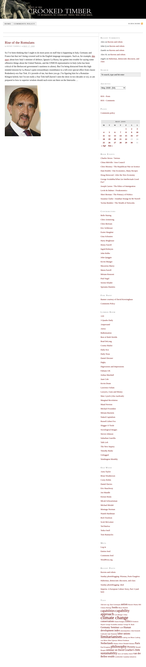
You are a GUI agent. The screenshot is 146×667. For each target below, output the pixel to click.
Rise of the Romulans (19, 42)
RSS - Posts (105, 96)
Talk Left (104, 442)
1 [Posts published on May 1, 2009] (126, 129)
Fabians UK (105, 371)
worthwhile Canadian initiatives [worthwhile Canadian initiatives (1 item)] (125, 657)
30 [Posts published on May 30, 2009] (132, 142)
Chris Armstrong (107, 219)
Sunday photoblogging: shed (112, 585)
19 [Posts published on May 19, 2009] (109, 139)
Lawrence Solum (107, 387)
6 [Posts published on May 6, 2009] (114, 132)
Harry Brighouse (107, 240)
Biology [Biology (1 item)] (108, 608)
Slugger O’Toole (107, 425)
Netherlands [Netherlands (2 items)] (107, 643)
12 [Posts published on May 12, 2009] (109, 136)
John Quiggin (106, 257)
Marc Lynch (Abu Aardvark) (112, 396)
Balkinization (106, 333)
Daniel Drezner (107, 358)
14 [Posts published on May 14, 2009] (120, 136)
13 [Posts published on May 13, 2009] (115, 136)
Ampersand (105, 324)
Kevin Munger (106, 261)
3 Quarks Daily (107, 320)
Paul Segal (105, 278)
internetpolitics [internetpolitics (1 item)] (125, 631)
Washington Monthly (109, 459)
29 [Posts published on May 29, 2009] (126, 142)
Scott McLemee (107, 522)
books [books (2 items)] (115, 607)
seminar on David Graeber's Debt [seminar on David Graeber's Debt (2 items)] (123, 650)
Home (8, 24)
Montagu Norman (108, 509)
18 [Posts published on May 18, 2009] (104, 139)
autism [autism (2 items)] (124, 604)
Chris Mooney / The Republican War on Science (120, 166)
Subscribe (134, 23)
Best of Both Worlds (109, 337)
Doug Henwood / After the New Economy (118, 175)
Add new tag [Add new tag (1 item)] (105, 604)
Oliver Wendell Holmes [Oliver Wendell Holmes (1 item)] (126, 643)
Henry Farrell (106, 245)
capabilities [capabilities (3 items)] (108, 610)
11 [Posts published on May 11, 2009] (104, 136)
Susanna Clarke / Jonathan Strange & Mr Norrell (120, 198)
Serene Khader (107, 283)
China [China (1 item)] (125, 615)
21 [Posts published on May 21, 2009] (120, 139)
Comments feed (107, 555)
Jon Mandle (105, 492)
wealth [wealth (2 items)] (111, 656)
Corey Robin (106, 480)
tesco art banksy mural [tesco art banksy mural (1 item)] (125, 654)
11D (102, 316)
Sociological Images (109, 430)
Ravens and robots (115, 42)
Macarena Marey (107, 266)
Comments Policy (108, 303)
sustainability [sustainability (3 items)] (109, 653)
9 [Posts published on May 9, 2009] (131, 132)
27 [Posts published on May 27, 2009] (115, 142)
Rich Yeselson (106, 518)
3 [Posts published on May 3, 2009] (137, 129)
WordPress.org (106, 560)
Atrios (103, 328)
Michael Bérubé (107, 505)
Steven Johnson (107, 434)
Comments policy (24, 24)
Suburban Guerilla (108, 438)
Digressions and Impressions (112, 366)
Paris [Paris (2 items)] (137, 643)
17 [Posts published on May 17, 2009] (137, 136)
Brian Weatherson (108, 476)
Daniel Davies (106, 484)
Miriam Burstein (107, 413)
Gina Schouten (107, 236)
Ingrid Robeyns (107, 249)
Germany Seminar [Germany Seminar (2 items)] (110, 627)
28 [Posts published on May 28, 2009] (120, 142)
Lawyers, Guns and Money (112, 392)
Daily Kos (105, 350)
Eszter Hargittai (107, 232)
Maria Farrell (106, 270)
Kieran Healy (106, 497)
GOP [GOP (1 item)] (121, 627)
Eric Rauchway (107, 488)
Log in (103, 547)
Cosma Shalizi (106, 345)
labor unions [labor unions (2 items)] (124, 633)
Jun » (110, 145)
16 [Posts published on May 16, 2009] (132, 136)
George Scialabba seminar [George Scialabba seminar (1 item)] (114, 624)
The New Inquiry (108, 446)
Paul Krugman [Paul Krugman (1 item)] (105, 647)
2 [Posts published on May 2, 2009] (131, 129)
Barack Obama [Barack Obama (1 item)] (133, 604)
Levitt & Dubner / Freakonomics (114, 190)
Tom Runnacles (107, 534)
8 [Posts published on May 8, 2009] (126, 132)
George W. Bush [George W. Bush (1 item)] (128, 624)
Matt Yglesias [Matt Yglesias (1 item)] (112, 640)
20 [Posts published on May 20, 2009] (115, 139)
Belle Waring (106, 215)
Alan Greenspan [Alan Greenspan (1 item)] (115, 604)
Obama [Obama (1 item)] (115, 643)
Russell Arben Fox (108, 421)
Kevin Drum (106, 383)
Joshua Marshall (107, 375)
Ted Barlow (105, 526)
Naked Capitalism (108, 417)
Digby (103, 362)
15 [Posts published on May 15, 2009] (126, 136)
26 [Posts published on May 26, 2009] (109, 142)
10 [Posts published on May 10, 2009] (137, 132)
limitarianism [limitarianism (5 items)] (111, 636)
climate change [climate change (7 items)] (114, 617)
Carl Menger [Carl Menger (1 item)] (118, 615)
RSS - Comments (108, 100)
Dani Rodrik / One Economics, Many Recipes (119, 171)
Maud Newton (106, 404)
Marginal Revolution (109, 400)
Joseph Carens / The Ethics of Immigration (118, 186)
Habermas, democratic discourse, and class (118, 580)
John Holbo (105, 253)
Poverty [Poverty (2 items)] (131, 646)
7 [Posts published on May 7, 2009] (120, 132)
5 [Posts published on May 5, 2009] (109, 132)
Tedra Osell (105, 530)
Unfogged (105, 455)
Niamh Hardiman (108, 513)
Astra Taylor (106, 471)
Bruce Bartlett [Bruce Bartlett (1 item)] (123, 608)
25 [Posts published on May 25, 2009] (104, 142)
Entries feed (105, 551)
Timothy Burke (107, 451)
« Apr (103, 145)
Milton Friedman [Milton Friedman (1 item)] (123, 640)
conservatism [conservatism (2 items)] (107, 621)
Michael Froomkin (108, 408)
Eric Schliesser (107, 228)
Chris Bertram (106, 224)
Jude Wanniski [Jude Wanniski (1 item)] (112, 634)
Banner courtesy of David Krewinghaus (117, 299)
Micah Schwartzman (109, 501)
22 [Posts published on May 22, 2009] (126, 139)
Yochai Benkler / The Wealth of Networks (118, 203)
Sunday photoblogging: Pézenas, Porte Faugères (120, 576)
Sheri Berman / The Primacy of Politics (117, 194)
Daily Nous (105, 354)
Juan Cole (105, 379)
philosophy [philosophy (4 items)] (119, 646)
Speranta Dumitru (108, 287)
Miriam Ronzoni (107, 274)
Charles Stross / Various (110, 158)
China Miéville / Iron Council (113, 162)
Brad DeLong (106, 341)
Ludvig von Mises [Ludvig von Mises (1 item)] (128, 637)
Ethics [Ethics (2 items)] (128, 621)
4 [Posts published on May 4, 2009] (103, 132)
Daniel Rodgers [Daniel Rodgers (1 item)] (119, 621)
